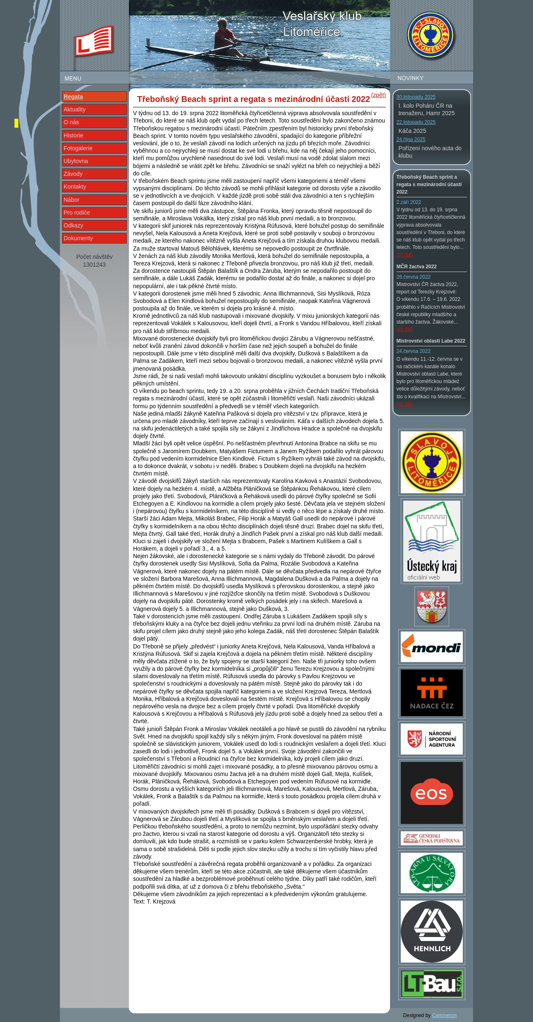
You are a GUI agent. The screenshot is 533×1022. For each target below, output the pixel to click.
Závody (73, 173)
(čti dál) (405, 255)
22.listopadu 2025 (416, 122)
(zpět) (378, 95)
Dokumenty (78, 238)
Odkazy (73, 225)
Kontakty (75, 186)
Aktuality (75, 109)
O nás (71, 122)
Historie (73, 135)
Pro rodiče (77, 212)
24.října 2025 (411, 139)
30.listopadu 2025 (416, 97)
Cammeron (444, 1015)
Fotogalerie (78, 148)
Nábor (71, 199)
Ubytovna (76, 161)
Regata (73, 96)
